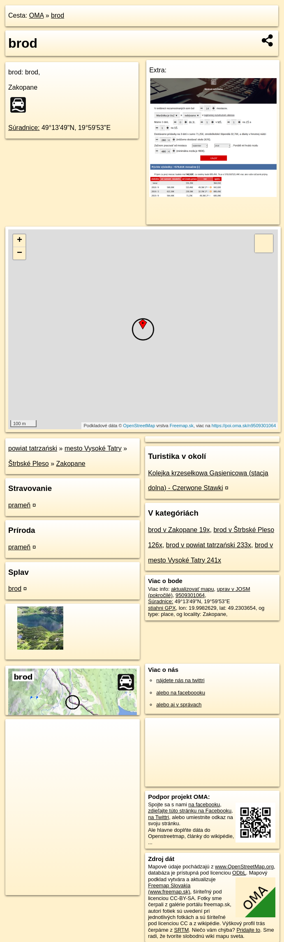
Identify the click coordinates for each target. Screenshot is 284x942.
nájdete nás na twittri (180, 680)
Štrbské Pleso (28, 463)
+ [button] (19, 240)
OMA (36, 15)
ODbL (239, 873)
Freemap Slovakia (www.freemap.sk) (169, 888)
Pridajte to (248, 930)
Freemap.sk (182, 425)
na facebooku (204, 804)
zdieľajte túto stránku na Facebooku (189, 811)
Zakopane (70, 463)
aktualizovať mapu (192, 589)
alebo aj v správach (178, 704)
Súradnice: (24, 127)
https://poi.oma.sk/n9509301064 (244, 425)
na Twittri (158, 817)
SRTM (181, 930)
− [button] (19, 253)
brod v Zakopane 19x (179, 529)
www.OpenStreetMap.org (244, 866)
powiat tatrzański (32, 448)
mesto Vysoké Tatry (93, 448)
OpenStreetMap (139, 425)
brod (57, 15)
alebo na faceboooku (180, 693)
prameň (19, 505)
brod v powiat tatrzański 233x (208, 545)
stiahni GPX (162, 608)
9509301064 (190, 595)
